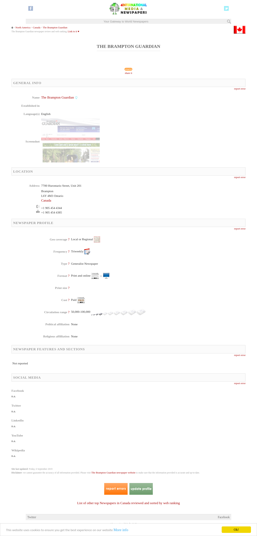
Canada (36, 27)
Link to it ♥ (73, 31)
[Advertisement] (159, 120)
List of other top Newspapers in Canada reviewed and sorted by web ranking (128, 503)
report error (240, 88)
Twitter (31, 517)
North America (22, 27)
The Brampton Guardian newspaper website (113, 472)
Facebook (224, 517)
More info (121, 530)
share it (128, 73)
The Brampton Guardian (55, 27)
